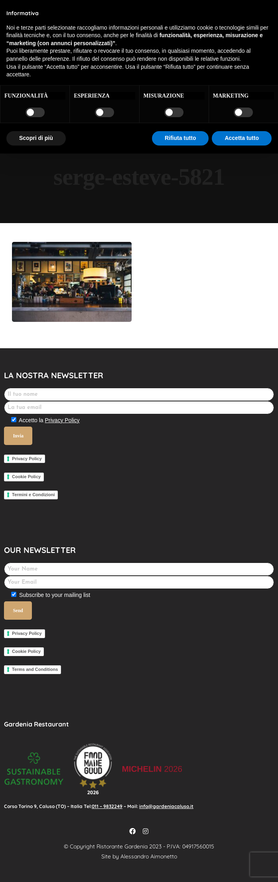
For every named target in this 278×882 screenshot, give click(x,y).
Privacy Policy (62, 420)
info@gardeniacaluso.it (166, 806)
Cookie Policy (26, 476)
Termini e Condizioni (33, 494)
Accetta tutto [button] (242, 138)
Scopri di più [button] (36, 138)
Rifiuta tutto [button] (180, 138)
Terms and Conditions (35, 669)
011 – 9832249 (107, 806)
